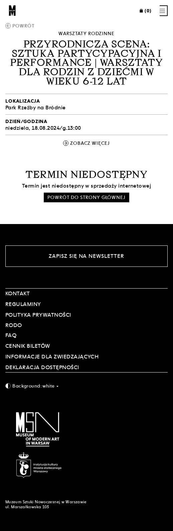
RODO (13, 325)
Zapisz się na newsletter (86, 256)
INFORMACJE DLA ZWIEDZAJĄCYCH (52, 356)
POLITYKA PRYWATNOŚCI (38, 315)
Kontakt (17, 293)
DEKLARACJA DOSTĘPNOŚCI (42, 367)
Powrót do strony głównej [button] (86, 197)
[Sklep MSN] (12, 10)
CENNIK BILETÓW (27, 346)
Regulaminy (23, 304)
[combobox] (86, 386)
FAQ (10, 335)
